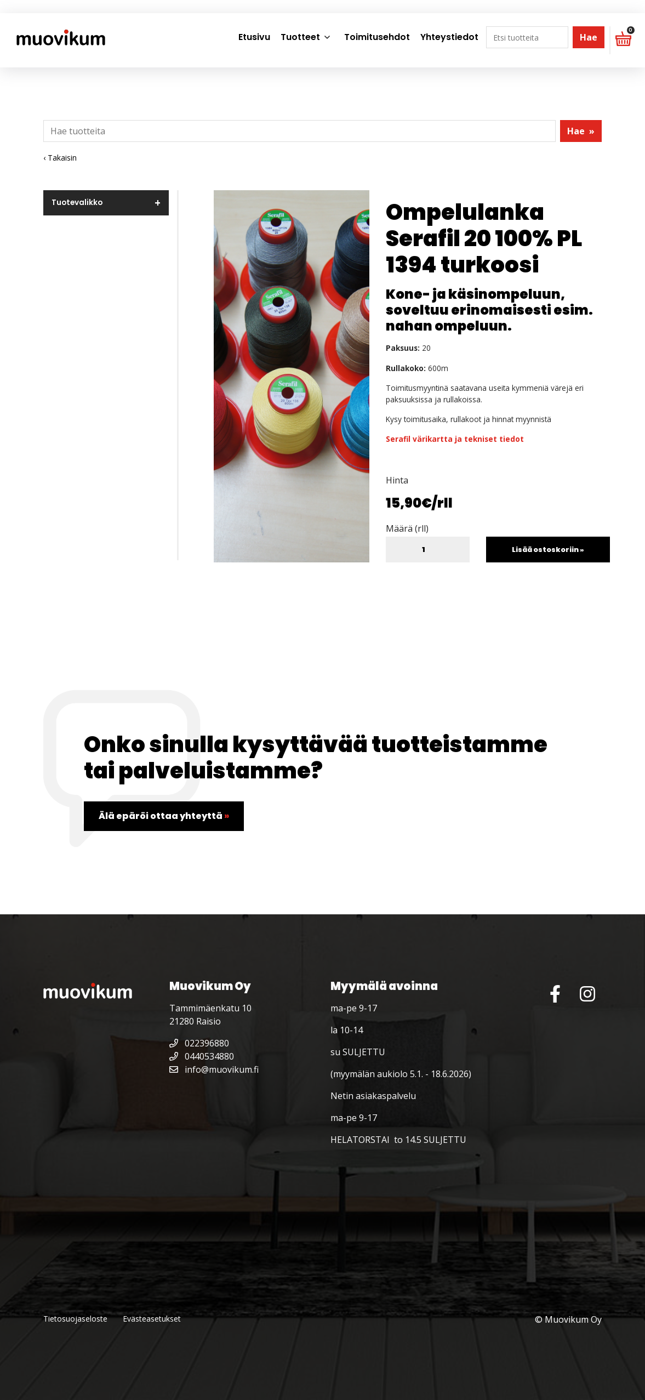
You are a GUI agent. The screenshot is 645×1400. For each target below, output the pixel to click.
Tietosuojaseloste (75, 1318)
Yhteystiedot (449, 37)
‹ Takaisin (60, 157)
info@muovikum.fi (214, 1069)
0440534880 (201, 1056)
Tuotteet (300, 37)
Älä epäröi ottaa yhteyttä (164, 816)
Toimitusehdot (377, 37)
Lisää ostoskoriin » (548, 549)
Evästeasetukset (152, 1318)
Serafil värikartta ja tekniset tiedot (455, 439)
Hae (588, 37)
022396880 (199, 1043)
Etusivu (254, 37)
